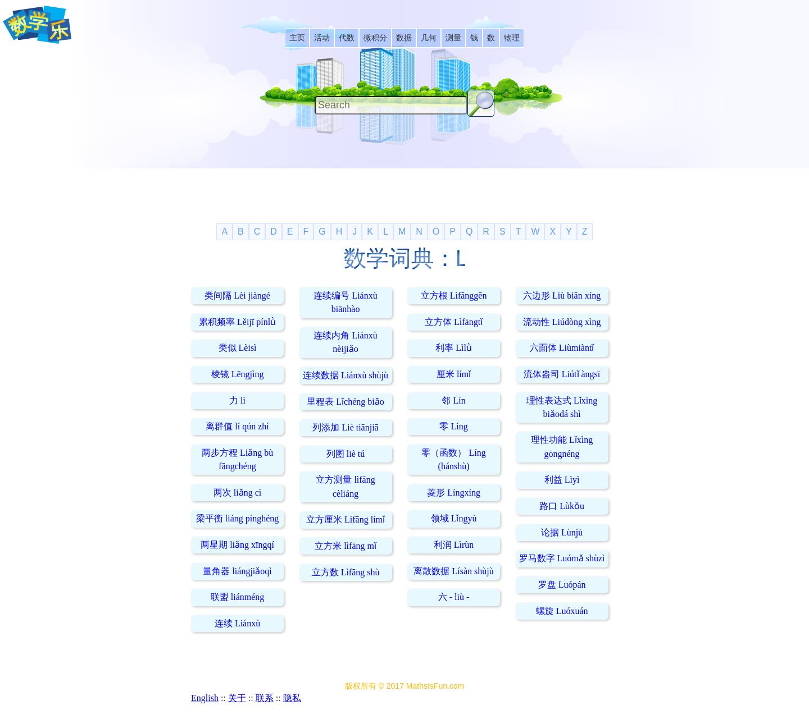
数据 (404, 38)
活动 (322, 38)
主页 (297, 38)
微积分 (375, 38)
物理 (512, 38)
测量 (453, 38)
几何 (429, 38)
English (205, 698)
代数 (346, 38)
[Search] (391, 105)
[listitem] (297, 38)
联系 (265, 698)
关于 (237, 698)
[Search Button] (480, 103)
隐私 (292, 698)
